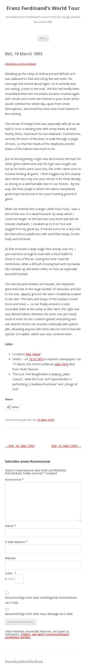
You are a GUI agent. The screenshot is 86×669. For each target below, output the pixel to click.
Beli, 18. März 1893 (19, 446)
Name (10, 526)
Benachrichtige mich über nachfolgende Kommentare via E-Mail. (41, 600)
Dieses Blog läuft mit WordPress (24, 661)
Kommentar (14, 479)
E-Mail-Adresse (16, 542)
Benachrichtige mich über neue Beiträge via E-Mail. (39, 614)
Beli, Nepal (33, 354)
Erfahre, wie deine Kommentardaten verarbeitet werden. (37, 635)
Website (10, 558)
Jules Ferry (62, 364)
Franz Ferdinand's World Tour (43, 8)
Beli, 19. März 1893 (66, 446)
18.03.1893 (36, 359)
